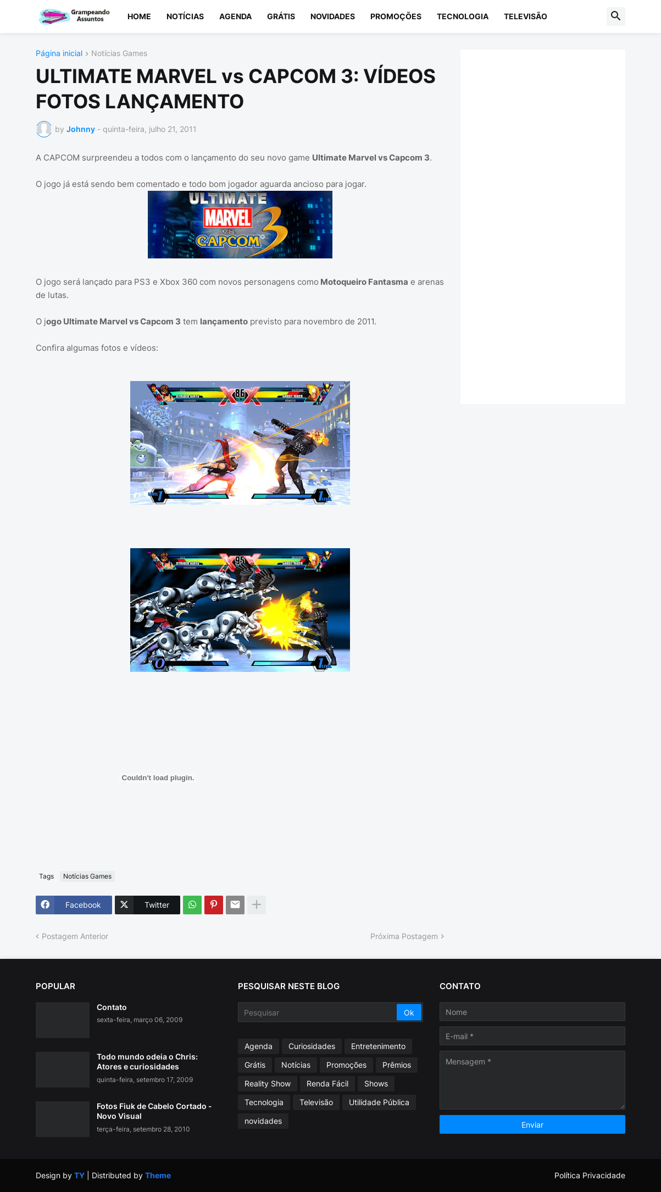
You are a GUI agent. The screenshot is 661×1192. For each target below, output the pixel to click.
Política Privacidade (589, 1175)
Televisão (525, 16)
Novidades (332, 16)
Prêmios (396, 1064)
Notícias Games (119, 53)
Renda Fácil (327, 1083)
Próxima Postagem (404, 936)
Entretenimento (378, 1046)
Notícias (185, 16)
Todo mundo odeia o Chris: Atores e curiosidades (147, 1061)
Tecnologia (462, 16)
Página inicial (59, 53)
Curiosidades (311, 1046)
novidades (263, 1120)
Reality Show (268, 1083)
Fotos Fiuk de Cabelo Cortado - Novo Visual (154, 1111)
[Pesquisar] (318, 1012)
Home (139, 16)
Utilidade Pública (379, 1102)
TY (79, 1175)
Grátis (281, 16)
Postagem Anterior (75, 936)
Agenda (235, 16)
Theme (158, 1175)
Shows (376, 1083)
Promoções (395, 16)
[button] (616, 16)
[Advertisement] (553, 225)
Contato (112, 1007)
